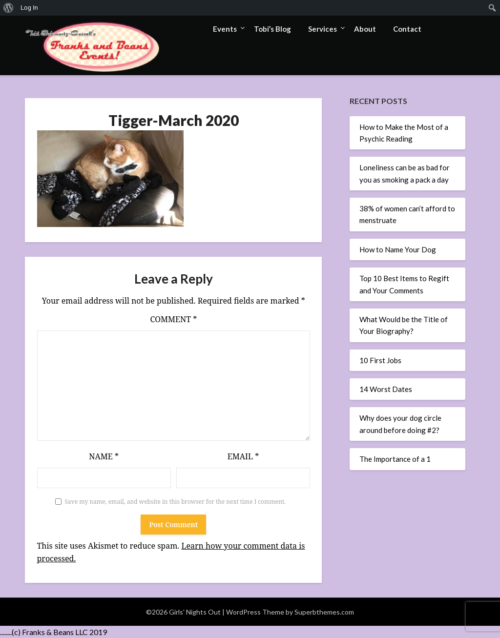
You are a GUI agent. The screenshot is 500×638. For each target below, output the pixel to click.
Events (225, 28)
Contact (407, 28)
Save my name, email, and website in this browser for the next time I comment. (175, 501)
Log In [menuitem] (29, 7)
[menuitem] (8, 8)
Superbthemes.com (324, 611)
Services (322, 28)
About (365, 28)
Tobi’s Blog (272, 28)
